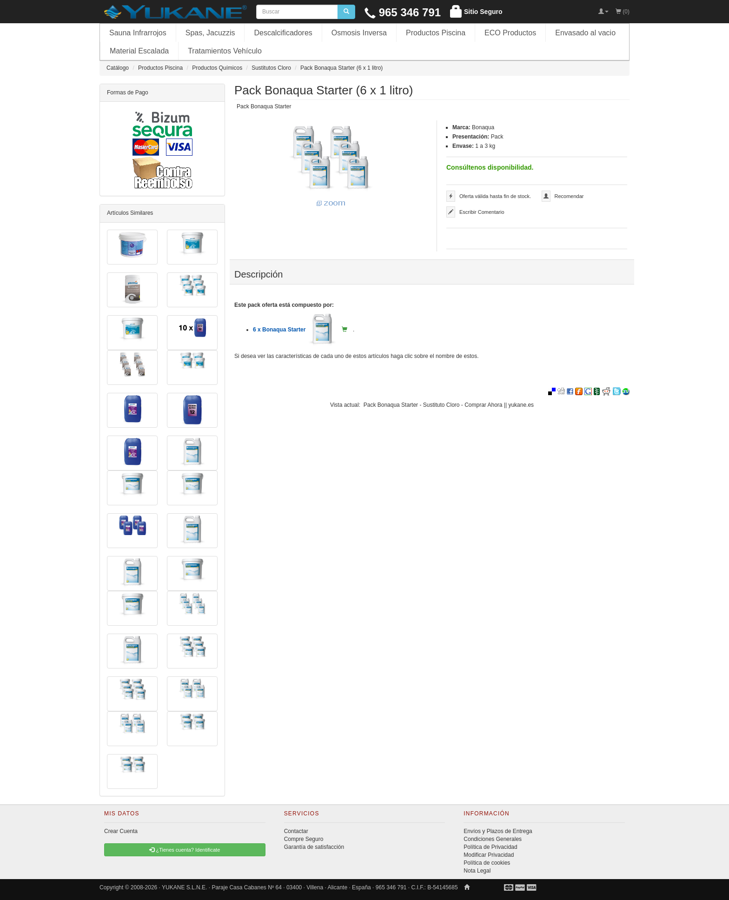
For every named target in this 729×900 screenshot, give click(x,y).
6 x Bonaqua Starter (294, 329)
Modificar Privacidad (489, 855)
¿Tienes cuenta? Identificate (184, 850)
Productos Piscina (435, 33)
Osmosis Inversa (359, 33)
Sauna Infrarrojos (137, 33)
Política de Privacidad (490, 847)
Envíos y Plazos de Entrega (498, 831)
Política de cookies (487, 863)
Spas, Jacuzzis (210, 33)
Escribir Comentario (481, 212)
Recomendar (569, 196)
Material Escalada (139, 51)
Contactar (296, 831)
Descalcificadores (283, 33)
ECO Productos (510, 33)
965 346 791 (402, 12)
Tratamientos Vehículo (225, 51)
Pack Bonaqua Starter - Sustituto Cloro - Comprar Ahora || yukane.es (449, 405)
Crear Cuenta (121, 831)
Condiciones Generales (493, 839)
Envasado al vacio (585, 33)
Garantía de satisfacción (314, 847)
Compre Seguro (304, 839)
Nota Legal (477, 870)
